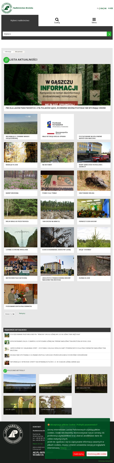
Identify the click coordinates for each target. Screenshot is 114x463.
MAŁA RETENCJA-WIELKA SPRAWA (54, 136)
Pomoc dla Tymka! (49, 193)
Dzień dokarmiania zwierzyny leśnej (56, 250)
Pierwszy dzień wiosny (88, 221)
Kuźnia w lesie (84, 278)
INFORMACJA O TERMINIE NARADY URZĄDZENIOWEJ (17, 137)
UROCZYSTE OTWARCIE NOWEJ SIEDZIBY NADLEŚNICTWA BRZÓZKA (56, 279)
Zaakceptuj (79, 453)
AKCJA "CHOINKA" (85, 250)
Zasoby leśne (10, 409)
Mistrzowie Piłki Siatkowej (16, 278)
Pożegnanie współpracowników (19, 306)
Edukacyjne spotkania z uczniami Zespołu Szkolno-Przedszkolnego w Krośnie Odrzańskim (48, 355)
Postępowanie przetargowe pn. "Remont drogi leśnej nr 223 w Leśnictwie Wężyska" (45, 334)
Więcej (63, 447)
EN (102, 8)
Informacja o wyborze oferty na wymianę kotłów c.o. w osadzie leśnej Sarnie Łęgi (45, 362)
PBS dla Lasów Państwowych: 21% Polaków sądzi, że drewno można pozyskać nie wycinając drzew (56, 108)
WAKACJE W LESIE (12, 165)
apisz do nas (38, 444)
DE (105, 8)
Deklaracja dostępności (105, 461)
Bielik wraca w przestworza (17, 221)
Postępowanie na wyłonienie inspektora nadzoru (90, 137)
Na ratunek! (47, 165)
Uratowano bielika (86, 193)
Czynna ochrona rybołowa (17, 250)
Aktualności (19, 52)
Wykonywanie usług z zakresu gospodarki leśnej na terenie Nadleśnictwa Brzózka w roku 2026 (50, 341)
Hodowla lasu (46, 388)
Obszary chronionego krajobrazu (18, 388)
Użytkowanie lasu (47, 409)
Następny (22, 313)
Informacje (8, 52)
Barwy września (12, 193)
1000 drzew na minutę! (51, 221)
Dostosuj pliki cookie (97, 453)
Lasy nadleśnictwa (83, 388)
